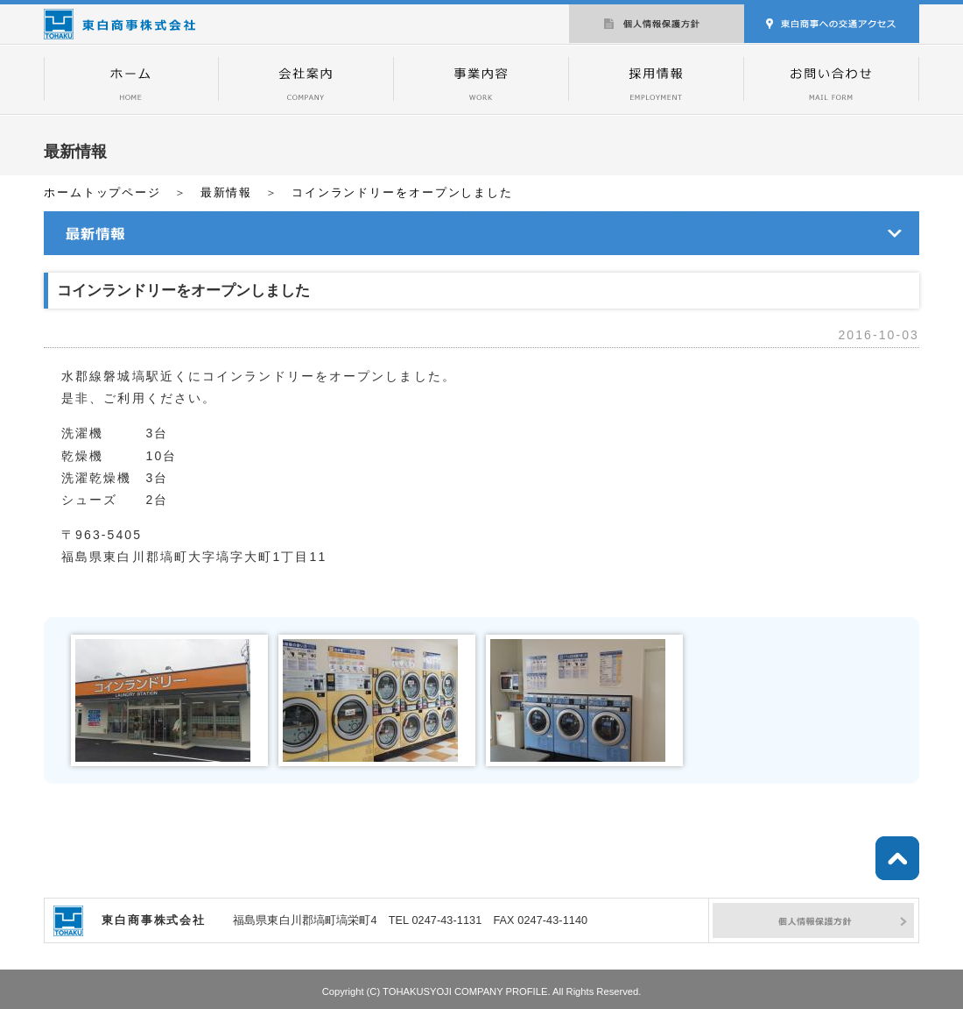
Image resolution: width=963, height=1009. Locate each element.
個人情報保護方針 (656, 22)
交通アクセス (831, 22)
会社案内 (306, 79)
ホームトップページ (102, 193)
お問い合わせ (831, 79)
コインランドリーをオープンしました (402, 193)
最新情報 (226, 193)
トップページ (131, 79)
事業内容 (481, 79)
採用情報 (656, 79)
